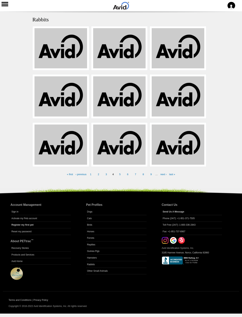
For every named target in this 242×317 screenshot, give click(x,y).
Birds (89, 225)
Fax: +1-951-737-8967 (174, 231)
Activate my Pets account (24, 218)
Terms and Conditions (20, 300)
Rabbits (91, 264)
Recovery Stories (20, 248)
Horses (90, 231)
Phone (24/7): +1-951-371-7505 (179, 218)
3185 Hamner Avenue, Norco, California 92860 (185, 252)
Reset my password (21, 231)
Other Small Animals (97, 271)
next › (163, 174)
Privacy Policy (40, 300)
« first (70, 174)
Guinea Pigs (93, 251)
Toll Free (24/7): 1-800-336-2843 (179, 225)
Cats (89, 218)
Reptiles (91, 244)
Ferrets (90, 238)
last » (172, 174)
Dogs (89, 211)
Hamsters (92, 257)
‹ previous (81, 174)
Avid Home (16, 261)
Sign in (14, 211)
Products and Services (22, 254)
